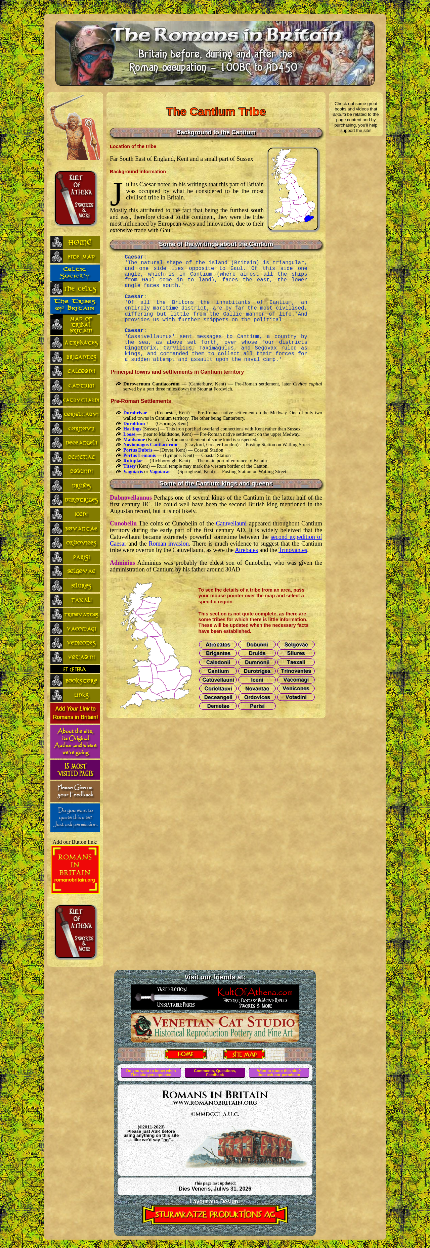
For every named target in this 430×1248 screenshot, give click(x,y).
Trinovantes (292, 550)
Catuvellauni (231, 523)
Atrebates (246, 550)
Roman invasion (169, 543)
